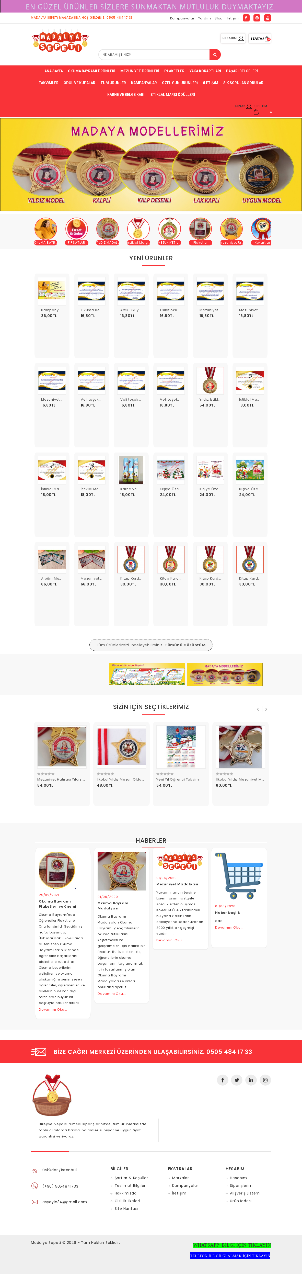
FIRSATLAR (76, 242)
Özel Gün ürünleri (180, 83)
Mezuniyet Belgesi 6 (257, 310)
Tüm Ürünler (113, 83)
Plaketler (174, 71)
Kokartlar (262, 242)
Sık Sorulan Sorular (243, 83)
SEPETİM (259, 38)
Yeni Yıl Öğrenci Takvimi (178, 779)
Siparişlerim (241, 1185)
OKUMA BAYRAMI (47, 242)
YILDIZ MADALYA (109, 242)
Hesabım (238, 1177)
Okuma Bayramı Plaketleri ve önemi (57, 904)
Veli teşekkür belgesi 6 (181, 399)
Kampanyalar (182, 18)
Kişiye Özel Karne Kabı (260, 489)
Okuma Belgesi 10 (97, 310)
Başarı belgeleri (242, 71)
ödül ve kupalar (79, 83)
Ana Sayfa (53, 71)
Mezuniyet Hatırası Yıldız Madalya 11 (69, 779)
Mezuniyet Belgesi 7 (218, 310)
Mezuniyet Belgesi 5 (59, 399)
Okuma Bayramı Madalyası (114, 906)
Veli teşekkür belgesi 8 (102, 399)
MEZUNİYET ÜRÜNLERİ (175, 242)
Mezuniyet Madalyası (177, 884)
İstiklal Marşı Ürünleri (144, 242)
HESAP (243, 106)
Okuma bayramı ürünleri (91, 71)
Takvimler (49, 83)
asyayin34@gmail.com (64, 1201)
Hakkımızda (126, 1193)
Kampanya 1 (52, 310)
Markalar (180, 1177)
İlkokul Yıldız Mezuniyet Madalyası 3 (248, 779)
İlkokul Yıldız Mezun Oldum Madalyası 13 (133, 779)
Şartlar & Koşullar (131, 1177)
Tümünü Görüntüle (185, 645)
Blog (219, 18)
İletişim (233, 18)
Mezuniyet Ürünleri (139, 71)
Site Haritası (126, 1208)
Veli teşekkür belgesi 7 (141, 399)
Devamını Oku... (53, 1009)
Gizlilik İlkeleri (127, 1200)
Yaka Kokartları (205, 71)
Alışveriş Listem (245, 1193)
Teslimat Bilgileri (131, 1185)
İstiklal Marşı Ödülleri (172, 95)
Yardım (204, 18)
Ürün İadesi (241, 1200)
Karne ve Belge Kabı (125, 95)
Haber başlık (227, 912)
